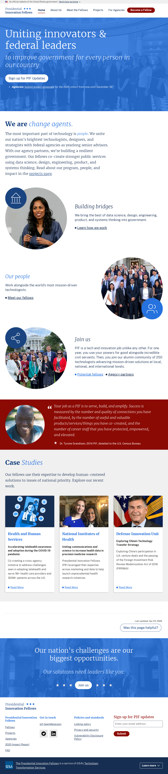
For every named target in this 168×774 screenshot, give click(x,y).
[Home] (18, 12)
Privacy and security (86, 729)
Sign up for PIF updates (134, 717)
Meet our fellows (20, 298)
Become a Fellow (141, 10)
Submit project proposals (39, 86)
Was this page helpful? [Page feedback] (140, 628)
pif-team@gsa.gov (51, 724)
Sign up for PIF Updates (27, 78)
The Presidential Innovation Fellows (37, 763)
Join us (83, 685)
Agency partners (121, 374)
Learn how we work (92, 228)
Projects (10, 733)
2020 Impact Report (17, 744)
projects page (40, 173)
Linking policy (82, 724)
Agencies (11, 738)
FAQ (7, 750)
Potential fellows (90, 374)
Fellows (10, 727)
